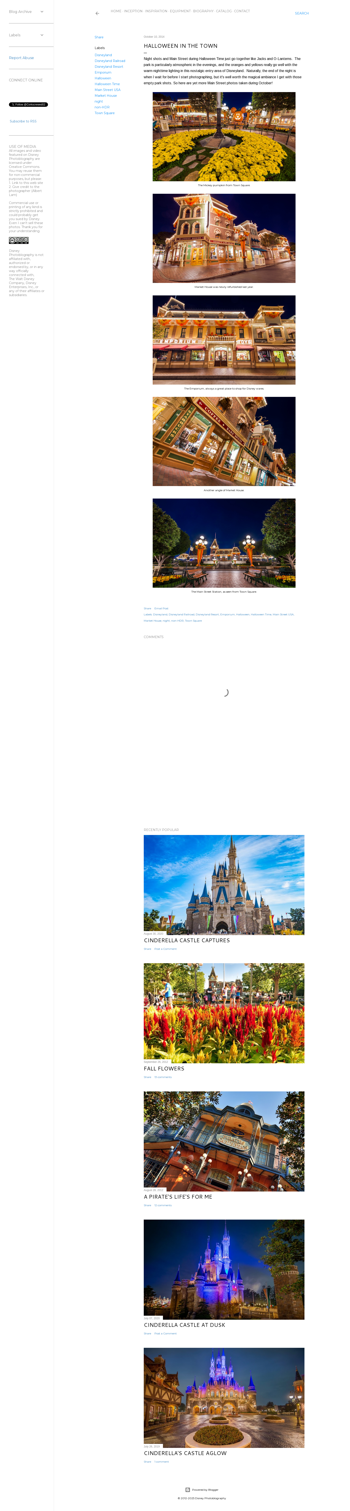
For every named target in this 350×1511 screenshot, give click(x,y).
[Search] (302, 13)
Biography (203, 11)
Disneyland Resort (109, 67)
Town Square (105, 113)
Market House (106, 96)
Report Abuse (21, 58)
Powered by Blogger (202, 1489)
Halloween (103, 78)
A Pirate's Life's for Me (178, 1196)
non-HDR (102, 107)
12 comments (163, 1205)
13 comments (163, 1077)
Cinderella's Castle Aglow (185, 1453)
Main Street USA (108, 90)
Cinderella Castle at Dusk (184, 1325)
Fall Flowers (164, 1068)
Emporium (103, 72)
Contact (242, 11)
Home (116, 11)
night (99, 101)
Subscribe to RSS (23, 121)
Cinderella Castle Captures (187, 940)
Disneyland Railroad (110, 61)
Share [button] (99, 37)
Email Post (161, 608)
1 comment (161, 1461)
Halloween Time (107, 84)
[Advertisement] (224, 785)
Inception (133, 11)
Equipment (180, 11)
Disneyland (103, 55)
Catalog (224, 11)
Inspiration (156, 11)
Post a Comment (165, 948)
